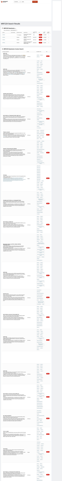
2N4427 (38, 183)
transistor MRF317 (40, 77)
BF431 (38, 349)
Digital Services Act (40, 477)
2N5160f (41, 277)
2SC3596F (7, 437)
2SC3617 (38, 431)
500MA (38, 355)
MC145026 (41, 425)
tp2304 (38, 378)
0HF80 (43, 418)
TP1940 (41, 402)
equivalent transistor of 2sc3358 (40, 111)
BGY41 (38, 250)
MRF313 (41, 166)
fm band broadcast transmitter (41, 415)
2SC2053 (38, 435)
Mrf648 (38, 205)
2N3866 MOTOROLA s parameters (41, 168)
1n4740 (38, 104)
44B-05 (16, 69)
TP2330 (38, 155)
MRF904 (41, 126)
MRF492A (38, 379)
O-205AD (8, 69)
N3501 (38, 432)
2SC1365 (13, 437)
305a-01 (42, 200)
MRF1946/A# (42, 384)
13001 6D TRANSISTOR (40, 249)
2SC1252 (16, 437)
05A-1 (41, 327)
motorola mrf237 (39, 188)
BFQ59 (40, 359)
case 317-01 (38, 215)
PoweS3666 (38, 123)
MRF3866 (42, 123)
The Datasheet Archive (4, 1)
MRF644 (38, 240)
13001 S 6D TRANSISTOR (40, 245)
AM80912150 (20, 152)
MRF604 (41, 79)
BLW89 (4, 438)
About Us (49, 477)
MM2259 (41, 432)
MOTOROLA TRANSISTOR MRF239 (40, 141)
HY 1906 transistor (40, 350)
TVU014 (38, 369)
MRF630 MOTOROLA (39, 335)
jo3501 (43, 344)
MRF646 (38, 233)
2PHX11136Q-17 (39, 98)
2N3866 (38, 166)
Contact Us (45, 477)
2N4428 (41, 163)
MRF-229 (38, 56)
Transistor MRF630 (40, 339)
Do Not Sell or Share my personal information (30, 477)
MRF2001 (41, 155)
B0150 (38, 440)
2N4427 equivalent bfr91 (40, 117)
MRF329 (41, 318)
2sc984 (42, 436)
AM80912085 (17, 152)
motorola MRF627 (39, 193)
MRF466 (41, 375)
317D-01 (38, 82)
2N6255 (38, 83)
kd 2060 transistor (40, 353)
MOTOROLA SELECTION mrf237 (41, 174)
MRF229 (38, 55)
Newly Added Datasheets (15, 477)
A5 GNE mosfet (39, 344)
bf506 (38, 121)
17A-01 (38, 162)
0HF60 (40, 418)
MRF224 (41, 385)
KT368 (38, 359)
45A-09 (24, 69)
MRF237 (41, 194)
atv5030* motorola (40, 246)
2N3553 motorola (39, 86)
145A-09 (38, 172)
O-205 (24, 70)
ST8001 (41, 440)
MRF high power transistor (40, 74)
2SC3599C (41, 435)
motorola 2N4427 (39, 410)
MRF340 (41, 96)
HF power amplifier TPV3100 (41, 374)
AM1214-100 (14, 151)
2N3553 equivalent (39, 135)
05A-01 (41, 162)
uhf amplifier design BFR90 (41, 207)
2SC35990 (38, 436)
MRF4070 (41, 267)
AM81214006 (5, 153)
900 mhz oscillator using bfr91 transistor (41, 203)
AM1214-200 (18, 151)
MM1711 (41, 363)
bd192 (38, 363)
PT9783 (38, 375)
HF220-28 (38, 368)
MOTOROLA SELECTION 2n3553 (41, 90)
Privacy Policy (21, 477)
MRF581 (38, 87)
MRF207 (41, 187)
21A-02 (8, 71)
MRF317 (38, 71)
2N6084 (38, 385)
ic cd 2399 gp (42, 112)
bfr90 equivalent (39, 131)
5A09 (41, 67)
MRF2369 (42, 215)
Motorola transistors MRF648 (40, 211)
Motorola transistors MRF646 (40, 209)
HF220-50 (42, 368)
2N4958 (41, 127)
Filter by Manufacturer (7, 30)
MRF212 (38, 267)
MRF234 (41, 401)
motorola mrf (39, 72)
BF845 (40, 121)
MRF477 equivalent (40, 136)
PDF (40, 34)
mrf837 (38, 199)
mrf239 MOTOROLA (39, 396)
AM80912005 (5, 152)
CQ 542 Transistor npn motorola (40, 109)
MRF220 (38, 406)
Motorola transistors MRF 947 (40, 100)
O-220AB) (11, 71)
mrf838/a (38, 200)
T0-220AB (38, 384)
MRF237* (38, 187)
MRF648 (38, 226)
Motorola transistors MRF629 (40, 235)
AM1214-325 (22, 151)
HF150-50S (42, 365)
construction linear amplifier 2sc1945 (41, 252)
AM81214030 (13, 153)
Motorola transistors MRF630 (40, 213)
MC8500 (41, 421)
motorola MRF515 (39, 340)
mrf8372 (41, 199)
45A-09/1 (38, 402)
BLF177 (24, 153)
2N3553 (41, 83)
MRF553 (41, 183)
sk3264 (41, 439)
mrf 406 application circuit (41, 160)
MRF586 (38, 216)
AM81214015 (9, 153)
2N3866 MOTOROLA (39, 93)
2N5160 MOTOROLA (39, 426)
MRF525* (38, 163)
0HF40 (38, 418)
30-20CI (20, 71)
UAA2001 (38, 421)
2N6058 (38, 425)
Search (34, 1)
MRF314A (38, 76)
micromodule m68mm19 (40, 422)
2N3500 (41, 431)
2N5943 (38, 126)
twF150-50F (38, 365)
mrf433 (41, 378)
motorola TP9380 (39, 411)
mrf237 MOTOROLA (39, 283)
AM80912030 (13, 152)
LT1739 (11, 437)
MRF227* (38, 324)
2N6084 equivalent (39, 139)
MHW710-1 (41, 250)
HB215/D (38, 112)
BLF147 (20, 153)
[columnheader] (6, 33)
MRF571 (38, 127)
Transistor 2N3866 (39, 178)
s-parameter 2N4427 (40, 288)
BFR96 (40, 349)
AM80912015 (9, 152)
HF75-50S (41, 369)
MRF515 (41, 226)
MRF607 (41, 82)
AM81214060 (17, 153)
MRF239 (38, 390)
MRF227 (38, 96)
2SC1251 (23, 437)
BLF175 (22, 153)
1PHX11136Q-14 (39, 242)
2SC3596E (4, 437)
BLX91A (38, 439)
